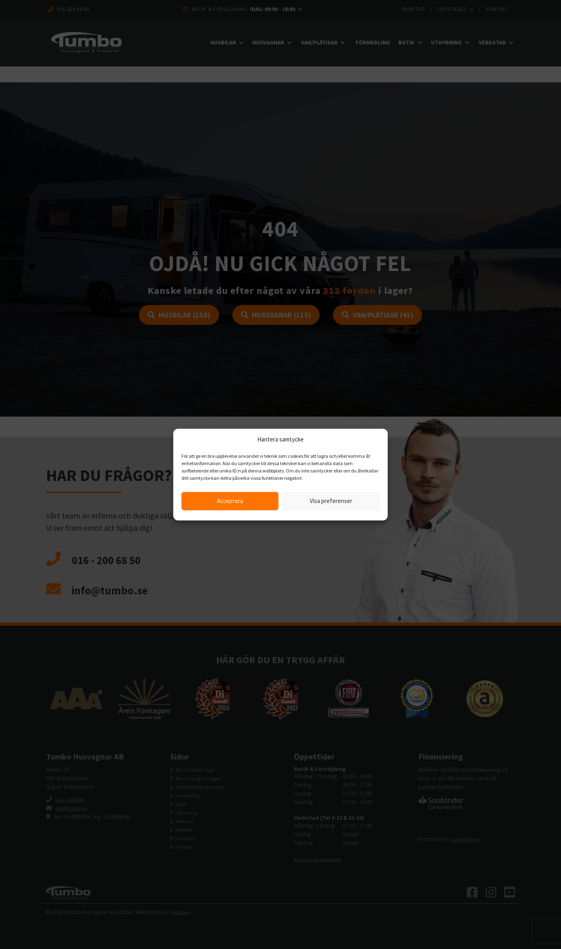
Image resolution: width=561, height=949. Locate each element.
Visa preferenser (331, 501)
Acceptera (230, 501)
